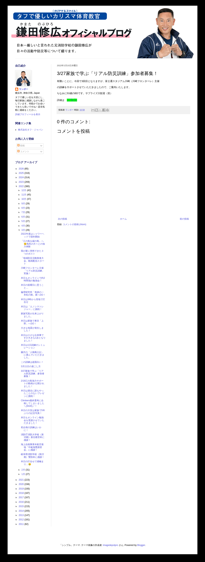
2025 (21, 173)
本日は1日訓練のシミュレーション (33, 346)
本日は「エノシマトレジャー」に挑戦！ (32, 308)
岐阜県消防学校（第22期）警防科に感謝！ (32, 455)
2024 (21, 177)
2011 (21, 524)
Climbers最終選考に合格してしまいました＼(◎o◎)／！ (32, 403)
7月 (23, 212)
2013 (21, 515)
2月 (23, 469)
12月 (24, 190)
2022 (21, 186)
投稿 (21, 145)
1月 (23, 474)
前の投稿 (184, 219)
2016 (21, 502)
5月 (23, 221)
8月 (23, 208)
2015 (21, 506)
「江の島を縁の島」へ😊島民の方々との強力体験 (33, 244)
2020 (21, 484)
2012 (21, 519)
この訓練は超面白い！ (32, 362)
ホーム (123, 219)
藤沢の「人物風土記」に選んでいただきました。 (32, 355)
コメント (23, 151)
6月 (23, 216)
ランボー (23, 89)
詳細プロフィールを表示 (27, 114)
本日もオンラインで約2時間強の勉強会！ (33, 279)
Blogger (141, 545)
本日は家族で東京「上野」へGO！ (32, 322)
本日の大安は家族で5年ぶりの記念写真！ (33, 411)
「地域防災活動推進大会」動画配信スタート (32, 261)
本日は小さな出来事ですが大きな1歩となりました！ (33, 338)
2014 (21, 511)
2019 (21, 488)
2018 (21, 493)
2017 (21, 497)
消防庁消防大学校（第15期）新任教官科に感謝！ (32, 437)
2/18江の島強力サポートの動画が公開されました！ (32, 383)
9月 (23, 203)
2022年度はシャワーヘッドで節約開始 (32, 235)
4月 (23, 225)
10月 (24, 199)
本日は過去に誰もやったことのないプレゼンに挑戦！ (32, 393)
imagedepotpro (110, 545)
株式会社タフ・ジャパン (30, 129)
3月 (23, 230)
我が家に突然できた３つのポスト (32, 252)
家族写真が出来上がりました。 (32, 315)
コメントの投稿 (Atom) (74, 224)
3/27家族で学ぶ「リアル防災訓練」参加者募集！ (32, 374)
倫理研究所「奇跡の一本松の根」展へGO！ (33, 293)
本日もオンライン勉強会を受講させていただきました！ (32, 420)
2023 (21, 182)
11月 (24, 194)
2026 (21, 168)
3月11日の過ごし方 (31, 366)
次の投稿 (62, 219)
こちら (72, 100)
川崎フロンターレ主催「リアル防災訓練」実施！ (32, 271)
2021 (21, 479)
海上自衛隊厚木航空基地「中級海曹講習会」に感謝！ (32, 447)
